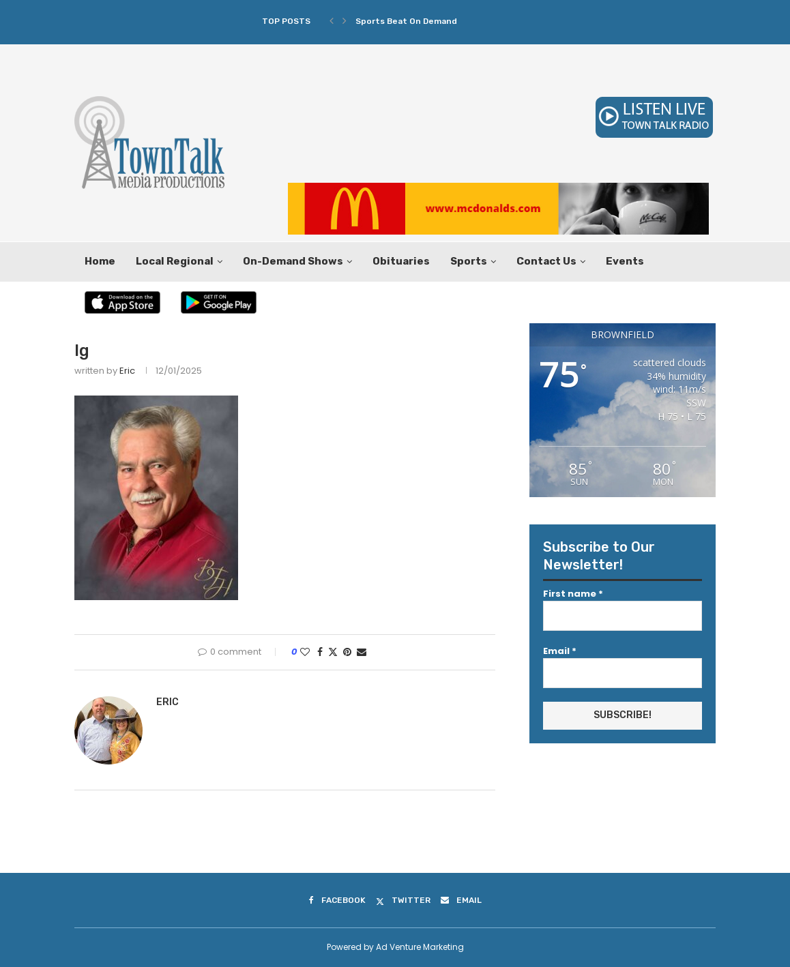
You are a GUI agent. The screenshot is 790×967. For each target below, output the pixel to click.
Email (559, 650)
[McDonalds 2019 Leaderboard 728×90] (498, 189)
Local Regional (175, 261)
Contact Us (546, 261)
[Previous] (331, 21)
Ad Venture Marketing (420, 947)
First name (573, 593)
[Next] (344, 21)
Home (100, 261)
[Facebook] (337, 900)
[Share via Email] (361, 652)
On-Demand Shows (293, 261)
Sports (468, 261)
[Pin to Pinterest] (347, 652)
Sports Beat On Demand (406, 21)
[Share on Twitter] (333, 652)
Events (625, 261)
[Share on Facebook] (320, 652)
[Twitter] (403, 900)
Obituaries (401, 261)
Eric (127, 370)
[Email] (461, 900)
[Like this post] (305, 652)
